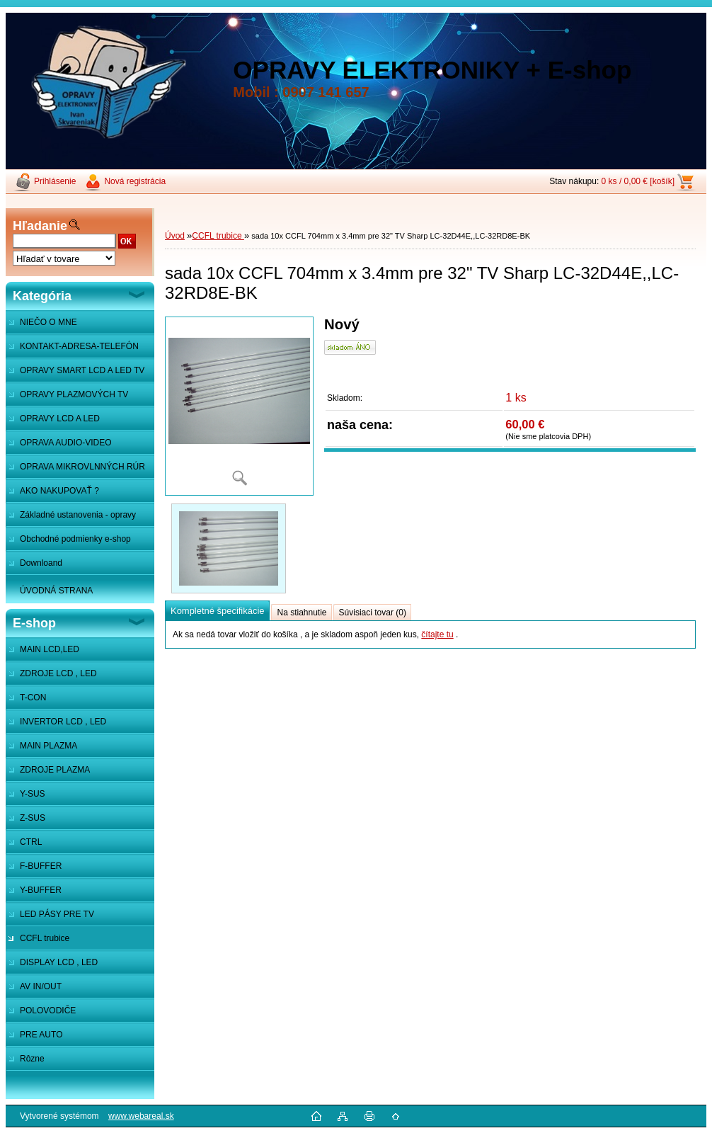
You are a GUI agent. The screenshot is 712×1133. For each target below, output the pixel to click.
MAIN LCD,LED (49, 649)
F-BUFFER (41, 866)
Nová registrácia (135, 181)
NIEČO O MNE (48, 322)
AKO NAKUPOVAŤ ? (59, 491)
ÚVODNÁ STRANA (56, 591)
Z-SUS (32, 818)
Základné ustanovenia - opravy (78, 515)
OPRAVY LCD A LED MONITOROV (53, 422)
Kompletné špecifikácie (217, 610)
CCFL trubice (44, 938)
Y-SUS (32, 794)
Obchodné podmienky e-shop (75, 539)
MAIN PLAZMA (48, 746)
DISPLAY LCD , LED (59, 962)
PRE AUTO (41, 1035)
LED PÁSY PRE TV (57, 914)
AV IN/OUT (41, 986)
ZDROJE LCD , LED (58, 673)
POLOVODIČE (48, 1010)
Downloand (41, 563)
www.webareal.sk (141, 1116)
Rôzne (32, 1059)
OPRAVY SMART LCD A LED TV (82, 370)
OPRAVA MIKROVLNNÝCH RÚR (82, 467)
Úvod (175, 236)
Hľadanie (40, 226)
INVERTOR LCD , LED (63, 722)
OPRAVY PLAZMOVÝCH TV (74, 394)
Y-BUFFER (41, 890)
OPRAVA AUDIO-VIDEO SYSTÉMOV (59, 446)
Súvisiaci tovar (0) (372, 612)
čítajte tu (437, 634)
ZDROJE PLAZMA (55, 770)
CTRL (31, 842)
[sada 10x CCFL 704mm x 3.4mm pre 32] (239, 406)
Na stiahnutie (301, 612)
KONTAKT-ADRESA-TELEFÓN (79, 346)
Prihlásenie (55, 181)
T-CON (33, 697)
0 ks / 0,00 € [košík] (638, 181)
